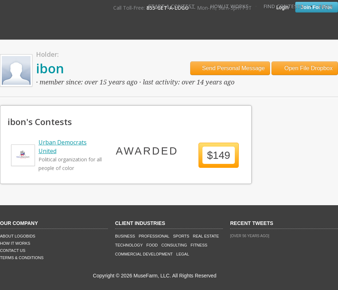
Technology (129, 245)
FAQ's (326, 6)
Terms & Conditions (22, 258)
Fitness (199, 245)
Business (125, 236)
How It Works (229, 6)
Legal (182, 254)
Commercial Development (144, 254)
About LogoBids (17, 236)
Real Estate (206, 236)
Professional (154, 236)
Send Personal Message (230, 68)
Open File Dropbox (305, 68)
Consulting (174, 245)
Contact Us (13, 250)
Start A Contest (171, 6)
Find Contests (283, 6)
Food (152, 245)
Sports (181, 236)
